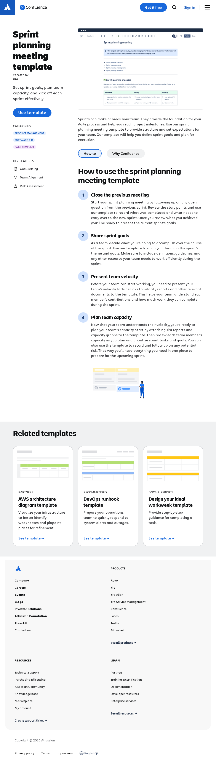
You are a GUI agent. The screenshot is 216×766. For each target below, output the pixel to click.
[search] (174, 7)
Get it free (153, 7)
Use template (32, 112)
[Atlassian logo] (7, 7)
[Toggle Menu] (209, 7)
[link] (190, 7)
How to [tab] (90, 153)
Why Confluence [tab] (125, 153)
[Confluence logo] (33, 7)
